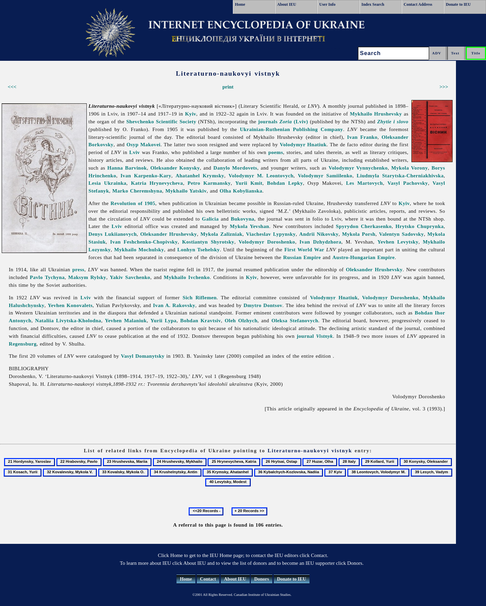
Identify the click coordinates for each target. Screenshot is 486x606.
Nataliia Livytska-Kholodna (68, 320)
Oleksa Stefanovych (294, 320)
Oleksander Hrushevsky (168, 234)
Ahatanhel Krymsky (200, 175)
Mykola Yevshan (249, 226)
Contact (208, 579)
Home (240, 4)
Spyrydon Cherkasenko (364, 226)
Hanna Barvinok (127, 168)
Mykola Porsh (358, 234)
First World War (304, 249)
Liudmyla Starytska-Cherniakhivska (400, 175)
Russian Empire (302, 257)
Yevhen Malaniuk (126, 320)
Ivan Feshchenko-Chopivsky (144, 242)
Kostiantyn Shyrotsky (208, 242)
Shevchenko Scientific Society (161, 121)
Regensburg (22, 344)
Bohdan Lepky (285, 183)
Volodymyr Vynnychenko (358, 168)
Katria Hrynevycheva (157, 183)
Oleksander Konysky (175, 168)
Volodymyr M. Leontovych (260, 175)
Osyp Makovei (144, 144)
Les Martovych (364, 183)
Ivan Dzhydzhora (320, 242)
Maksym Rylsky (87, 277)
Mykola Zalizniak (221, 234)
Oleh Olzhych (241, 320)
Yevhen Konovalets (70, 305)
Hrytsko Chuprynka (420, 226)
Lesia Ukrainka (107, 183)
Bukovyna (242, 219)
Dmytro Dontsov (262, 305)
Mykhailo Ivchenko (187, 277)
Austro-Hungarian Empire (363, 257)
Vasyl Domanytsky (142, 356)
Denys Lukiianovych (112, 234)
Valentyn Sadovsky (401, 234)
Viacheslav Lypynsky (271, 234)
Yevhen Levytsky (397, 242)
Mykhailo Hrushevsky (376, 114)
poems (275, 152)
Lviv (134, 152)
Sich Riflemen (200, 297)
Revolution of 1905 (133, 203)
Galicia (210, 219)
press (78, 269)
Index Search (372, 4)
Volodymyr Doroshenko (267, 242)
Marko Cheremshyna (137, 191)
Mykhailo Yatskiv (186, 191)
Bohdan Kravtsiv (200, 320)
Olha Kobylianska (241, 191)
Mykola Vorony (409, 168)
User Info (327, 4)
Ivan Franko (362, 137)
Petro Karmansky (209, 183)
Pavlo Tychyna (47, 277)
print (228, 87)
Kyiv (190, 114)
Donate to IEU (458, 4)
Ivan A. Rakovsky (174, 305)
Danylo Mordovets (235, 168)
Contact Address (418, 4)
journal (315, 336)
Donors (261, 579)
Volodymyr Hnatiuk (303, 144)
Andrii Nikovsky (319, 234)
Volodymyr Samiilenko (325, 175)
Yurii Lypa (164, 320)
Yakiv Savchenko (130, 277)
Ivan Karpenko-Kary (145, 175)
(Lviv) (293, 121)
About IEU (286, 4)
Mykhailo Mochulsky (139, 249)
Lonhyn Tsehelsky (198, 249)
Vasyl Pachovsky (407, 183)
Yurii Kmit (248, 183)
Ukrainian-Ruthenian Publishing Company (291, 129)
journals (268, 121)
